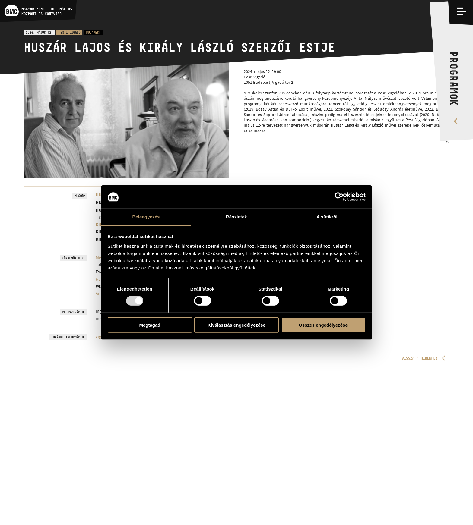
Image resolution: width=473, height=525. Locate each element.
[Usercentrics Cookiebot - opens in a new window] (339, 196)
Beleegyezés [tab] (146, 216)
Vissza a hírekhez (419, 358)
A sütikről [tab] (327, 216)
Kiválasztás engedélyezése (236, 324)
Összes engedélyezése (323, 324)
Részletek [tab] (236, 216)
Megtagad (149, 324)
